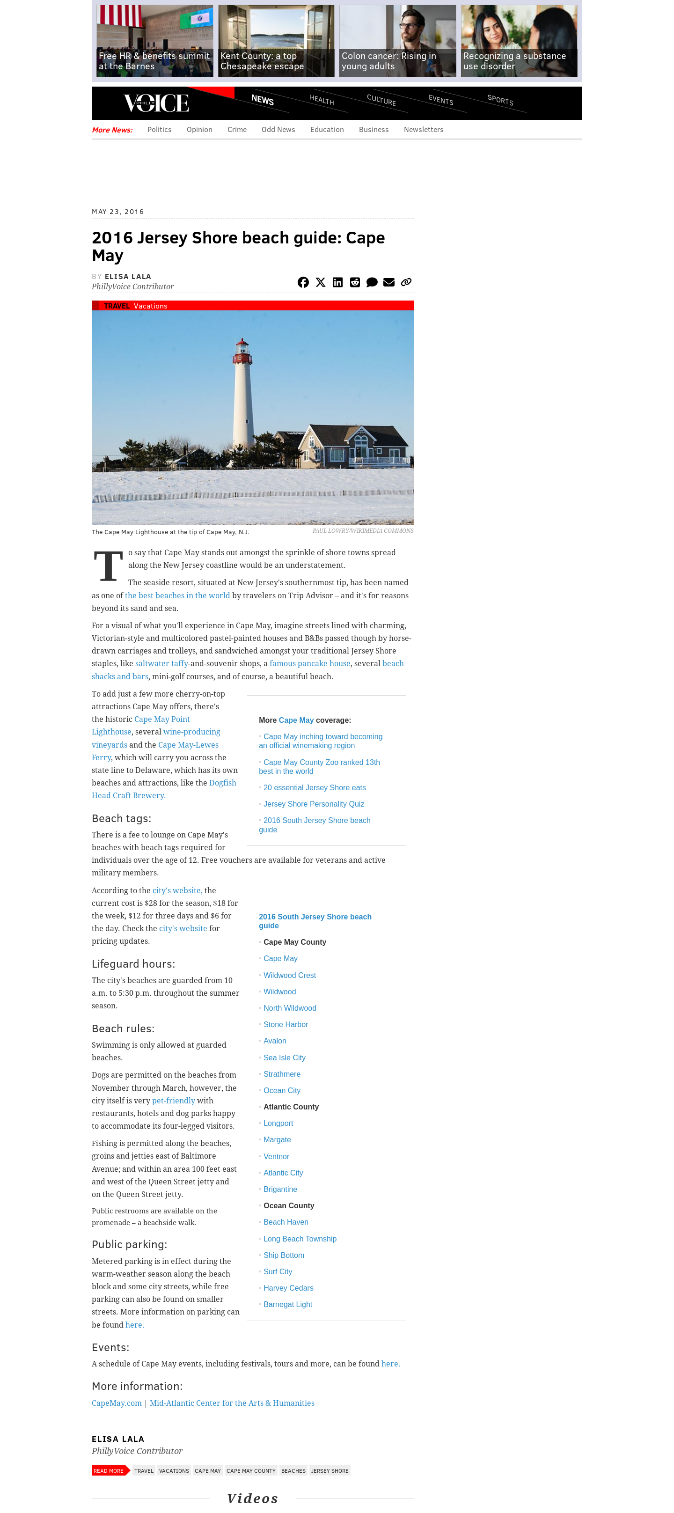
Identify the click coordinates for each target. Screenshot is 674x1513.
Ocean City (282, 1090)
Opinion (199, 129)
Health (322, 99)
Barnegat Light (288, 1304)
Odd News (278, 129)
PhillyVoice (156, 103)
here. (135, 1325)
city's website (183, 928)
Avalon (275, 1041)
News (262, 99)
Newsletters (424, 129)
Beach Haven (286, 1222)
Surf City (278, 1272)
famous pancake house (310, 663)
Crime (237, 129)
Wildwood (280, 992)
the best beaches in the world (177, 595)
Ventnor (276, 1156)
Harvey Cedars (289, 1288)
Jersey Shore (330, 1470)
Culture (381, 99)
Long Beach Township (300, 1239)
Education (327, 129)
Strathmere (282, 1074)
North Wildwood (290, 1008)
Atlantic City (283, 1173)
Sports (500, 100)
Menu (106, 103)
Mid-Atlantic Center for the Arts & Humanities (232, 1403)
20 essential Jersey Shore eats (315, 788)
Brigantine (280, 1189)
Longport (278, 1123)
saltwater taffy (161, 663)
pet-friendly (173, 1100)
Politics (159, 129)
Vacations (151, 305)
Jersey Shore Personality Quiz (314, 804)
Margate (277, 1140)
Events (441, 99)
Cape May (296, 720)
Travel (117, 305)
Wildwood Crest (290, 975)
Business (374, 129)
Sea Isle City (285, 1058)
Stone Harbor (286, 1024)
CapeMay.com (117, 1403)
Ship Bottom (284, 1255)
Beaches (293, 1470)
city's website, (178, 890)
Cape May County (251, 1470)
